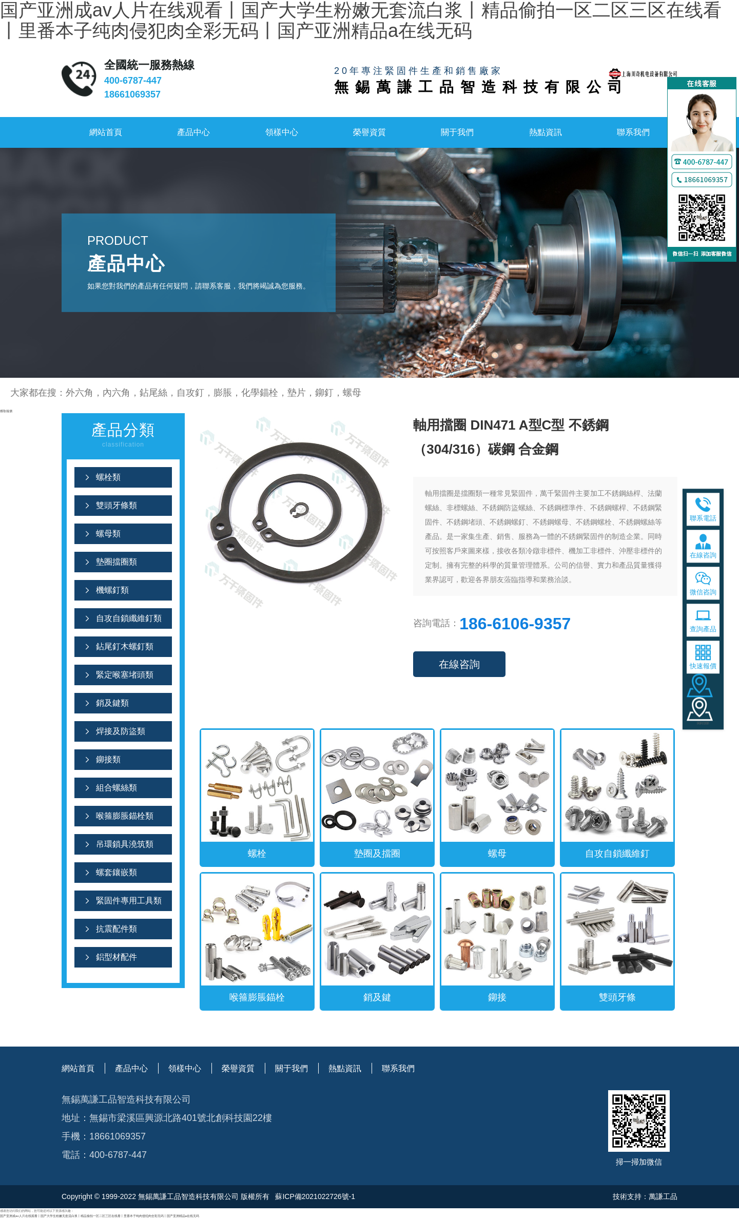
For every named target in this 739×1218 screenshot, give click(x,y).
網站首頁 (105, 132)
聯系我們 (633, 132)
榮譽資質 (369, 132)
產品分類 (123, 436)
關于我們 (457, 132)
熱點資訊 (545, 132)
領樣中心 (281, 132)
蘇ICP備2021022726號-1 (315, 1196)
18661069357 (132, 94)
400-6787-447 (133, 80)
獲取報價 (6, 411)
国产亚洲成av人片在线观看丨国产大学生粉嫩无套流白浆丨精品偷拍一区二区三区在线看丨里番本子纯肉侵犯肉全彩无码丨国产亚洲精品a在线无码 (99, 1215)
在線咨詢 (459, 664)
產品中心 (193, 132)
